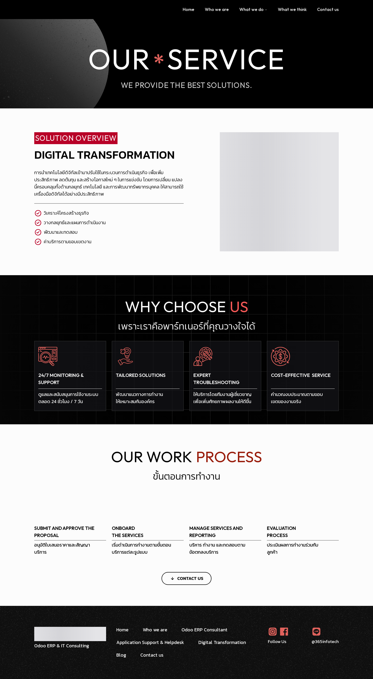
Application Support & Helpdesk (150, 642)
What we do (253, 9)
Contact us (328, 9)
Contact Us (186, 578)
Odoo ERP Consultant (204, 630)
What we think (292, 9)
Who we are (217, 9)
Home (188, 9)
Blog (121, 655)
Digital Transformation (222, 642)
